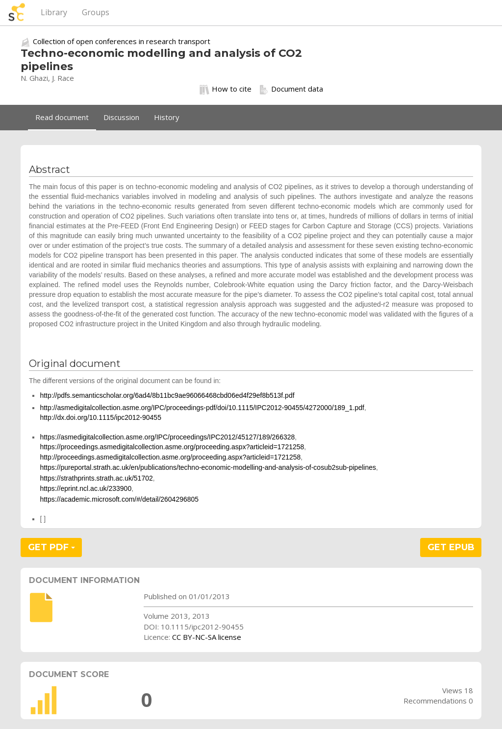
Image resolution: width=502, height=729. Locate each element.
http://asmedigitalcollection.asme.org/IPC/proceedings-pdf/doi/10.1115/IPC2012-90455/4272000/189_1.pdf (202, 408)
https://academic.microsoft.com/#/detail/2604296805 (119, 499)
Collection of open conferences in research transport (121, 41)
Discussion (121, 117)
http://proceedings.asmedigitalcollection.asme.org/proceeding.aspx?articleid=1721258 (170, 457)
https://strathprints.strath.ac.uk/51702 (96, 478)
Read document (62, 117)
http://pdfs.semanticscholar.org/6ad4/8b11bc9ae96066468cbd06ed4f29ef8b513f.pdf (167, 395)
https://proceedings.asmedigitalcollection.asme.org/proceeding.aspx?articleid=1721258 (172, 447)
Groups (95, 12)
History (166, 117)
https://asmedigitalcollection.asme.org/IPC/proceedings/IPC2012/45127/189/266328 (167, 437)
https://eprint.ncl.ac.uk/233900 (85, 488)
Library (54, 12)
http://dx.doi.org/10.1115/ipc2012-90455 (100, 417)
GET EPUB (451, 547)
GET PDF (51, 547)
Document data (291, 89)
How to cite (225, 89)
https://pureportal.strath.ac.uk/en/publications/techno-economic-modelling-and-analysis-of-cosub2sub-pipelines (208, 467)
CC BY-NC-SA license (206, 637)
